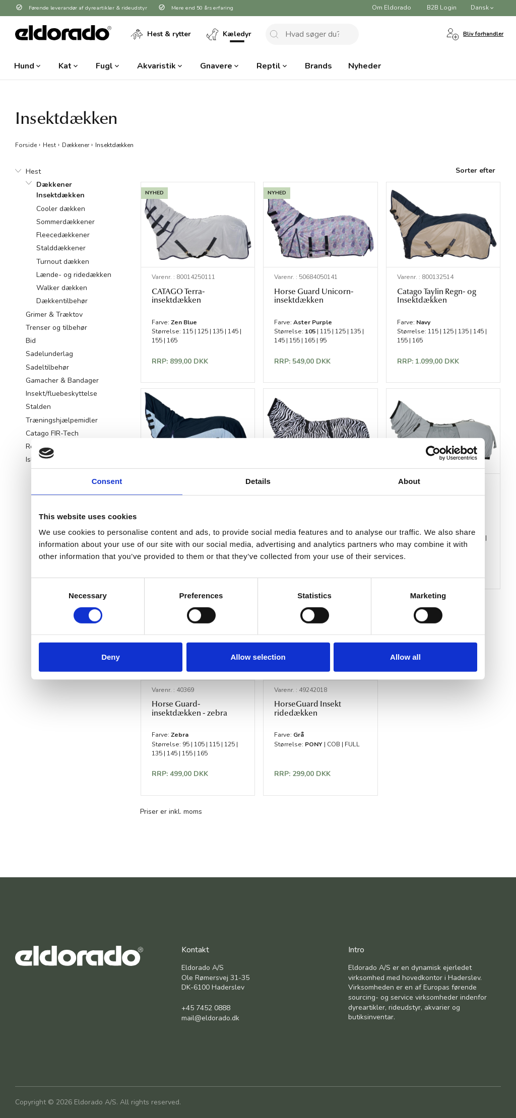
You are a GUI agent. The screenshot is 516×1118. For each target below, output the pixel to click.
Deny (110, 657)
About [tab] (409, 481)
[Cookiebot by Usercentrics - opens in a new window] (433, 453)
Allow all (405, 657)
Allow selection (257, 657)
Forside (26, 145)
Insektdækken (114, 145)
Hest (49, 145)
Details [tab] (258, 481)
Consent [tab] (107, 481)
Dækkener (75, 145)
